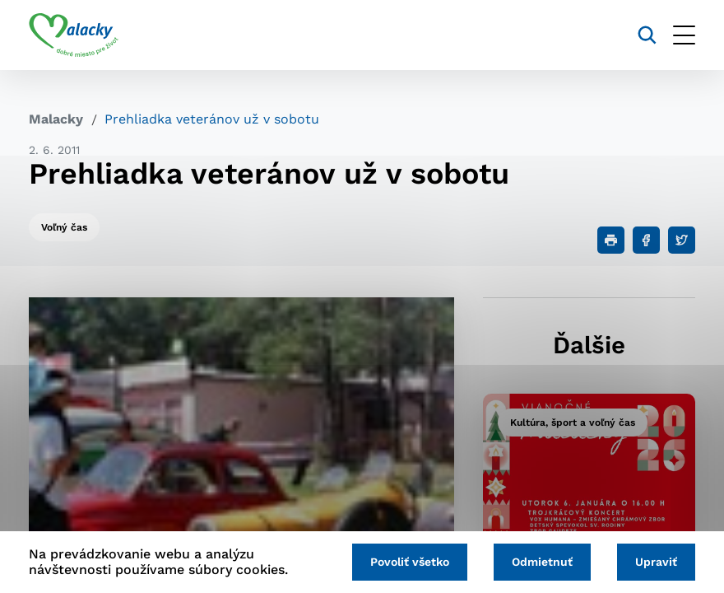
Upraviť (656, 561)
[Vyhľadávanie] (647, 35)
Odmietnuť (542, 561)
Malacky (56, 119)
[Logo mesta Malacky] (73, 35)
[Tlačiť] (610, 240)
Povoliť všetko (409, 561)
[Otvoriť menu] (684, 35)
